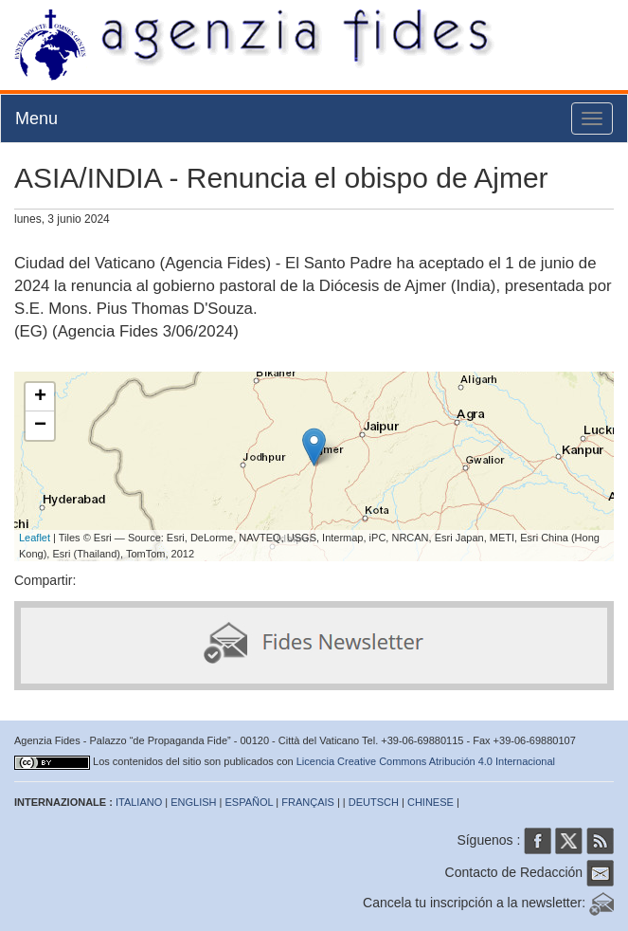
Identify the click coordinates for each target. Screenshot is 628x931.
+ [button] (40, 397)
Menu (36, 118)
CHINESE (430, 802)
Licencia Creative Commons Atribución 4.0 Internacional (425, 761)
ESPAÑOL (249, 802)
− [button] (40, 425)
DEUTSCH (374, 802)
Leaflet (34, 537)
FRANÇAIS (307, 802)
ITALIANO (139, 802)
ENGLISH (193, 802)
